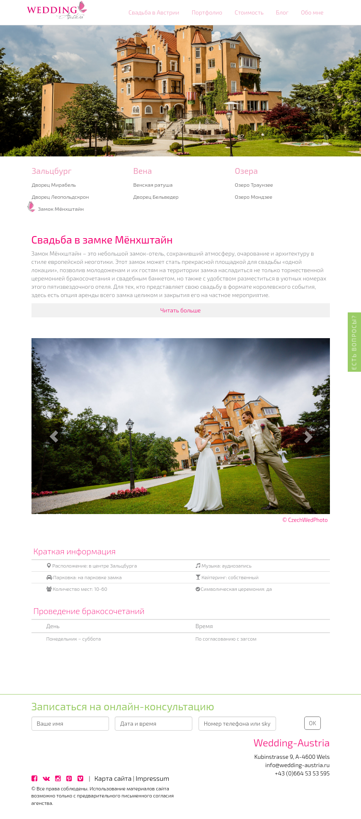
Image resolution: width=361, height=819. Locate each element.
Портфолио (206, 12)
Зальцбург (52, 171)
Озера (246, 171)
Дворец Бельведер (156, 196)
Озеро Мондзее (254, 196)
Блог (282, 12)
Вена (142, 171)
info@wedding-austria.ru (297, 764)
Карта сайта (113, 778)
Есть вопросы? (354, 342)
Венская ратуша (153, 184)
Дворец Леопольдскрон (60, 196)
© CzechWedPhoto (304, 520)
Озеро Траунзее (254, 184)
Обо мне (312, 12)
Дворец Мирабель (54, 184)
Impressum (152, 778)
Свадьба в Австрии (153, 12)
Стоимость (249, 12)
